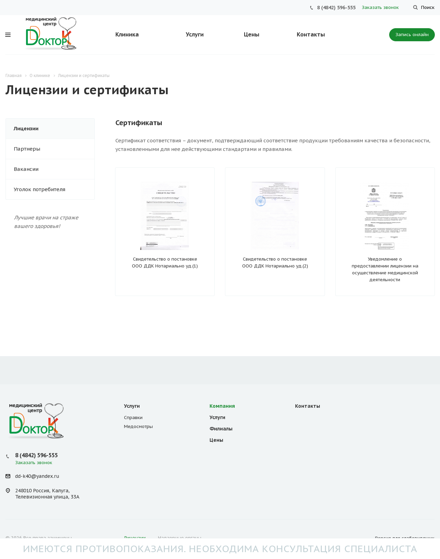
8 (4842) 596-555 (336, 7)
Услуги (195, 34)
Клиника (127, 34)
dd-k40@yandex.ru (37, 476)
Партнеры (27, 148)
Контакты (311, 34)
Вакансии (26, 169)
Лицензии (26, 128)
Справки (133, 417)
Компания (222, 406)
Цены (251, 34)
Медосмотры (138, 426)
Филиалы (221, 429)
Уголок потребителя (39, 189)
